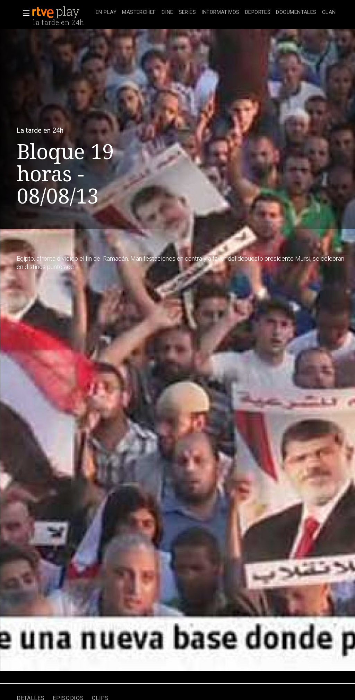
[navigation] (216, 12)
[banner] (62, 12)
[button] (24, 13)
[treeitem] (106, 13)
